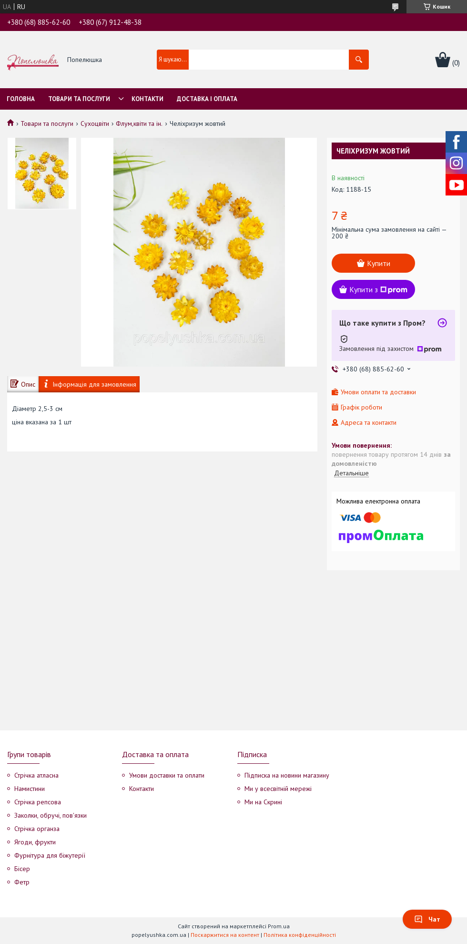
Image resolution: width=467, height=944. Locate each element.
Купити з (378, 289)
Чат (427, 919)
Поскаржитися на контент (225, 934)
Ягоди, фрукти (35, 842)
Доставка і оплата (207, 99)
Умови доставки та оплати (166, 775)
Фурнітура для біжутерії (49, 855)
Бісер (22, 868)
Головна (21, 99)
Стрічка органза (37, 828)
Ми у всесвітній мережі (278, 788)
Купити (378, 263)
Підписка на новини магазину (286, 775)
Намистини (29, 788)
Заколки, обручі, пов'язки (50, 815)
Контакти (147, 99)
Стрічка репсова (37, 802)
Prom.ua (279, 926)
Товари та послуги (79, 99)
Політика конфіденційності (300, 934)
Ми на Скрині (263, 802)
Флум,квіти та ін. (139, 123)
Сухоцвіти (95, 123)
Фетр (22, 882)
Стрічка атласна (36, 775)
